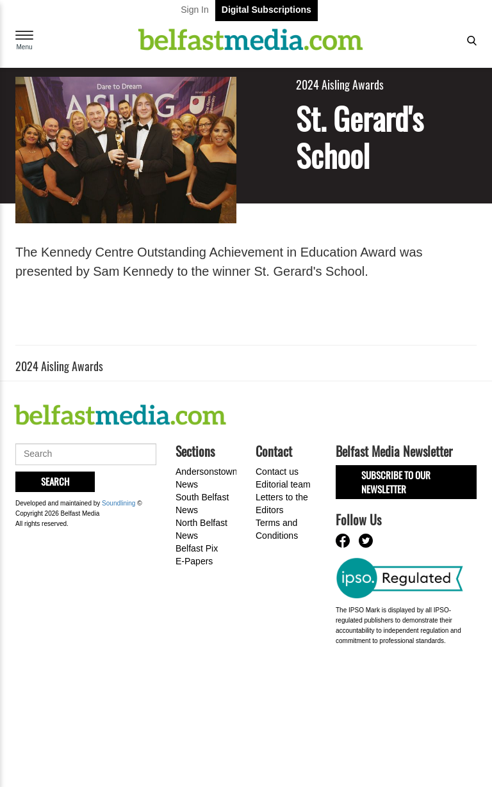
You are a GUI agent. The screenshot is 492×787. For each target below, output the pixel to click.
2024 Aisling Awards (340, 85)
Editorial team (283, 484)
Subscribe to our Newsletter (395, 481)
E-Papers (194, 561)
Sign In (195, 9)
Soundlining (118, 503)
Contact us (277, 471)
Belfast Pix (197, 548)
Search (55, 481)
